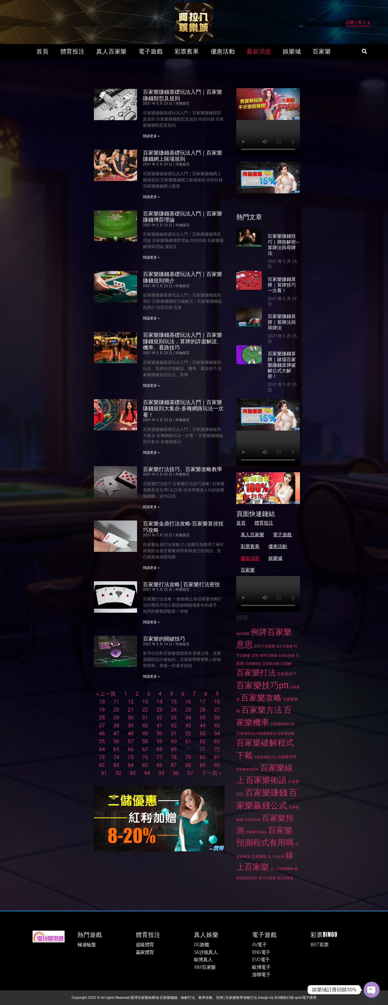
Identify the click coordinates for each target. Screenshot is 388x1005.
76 (145, 757)
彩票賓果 (187, 51)
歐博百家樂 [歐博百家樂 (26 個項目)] (287, 656)
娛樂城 (292, 51)
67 (145, 749)
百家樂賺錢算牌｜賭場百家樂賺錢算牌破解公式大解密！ (282, 365)
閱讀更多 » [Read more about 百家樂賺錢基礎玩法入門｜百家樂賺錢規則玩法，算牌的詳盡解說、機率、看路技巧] (151, 385)
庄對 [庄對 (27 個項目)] (255, 656)
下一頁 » (211, 773)
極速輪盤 (86, 944)
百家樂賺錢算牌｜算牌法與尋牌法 (282, 322)
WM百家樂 (205, 967)
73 (102, 757)
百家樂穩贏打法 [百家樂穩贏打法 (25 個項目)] (265, 757)
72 (217, 749)
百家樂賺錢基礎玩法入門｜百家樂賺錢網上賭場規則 (182, 156)
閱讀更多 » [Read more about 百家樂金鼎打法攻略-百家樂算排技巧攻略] (151, 568)
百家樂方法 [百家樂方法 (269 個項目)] (261, 710)
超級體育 (145, 944)
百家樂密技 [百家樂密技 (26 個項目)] (253, 664)
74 (116, 757)
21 (131, 709)
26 (202, 709)
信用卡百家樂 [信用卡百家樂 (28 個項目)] (264, 646)
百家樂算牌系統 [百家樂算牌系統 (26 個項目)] (247, 769)
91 (104, 773)
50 (159, 733)
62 (202, 741)
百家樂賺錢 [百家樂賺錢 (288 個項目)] (266, 793)
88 (188, 765)
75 (131, 757)
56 (116, 741)
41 (159, 725)
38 (116, 725)
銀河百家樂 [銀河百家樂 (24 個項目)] (285, 878)
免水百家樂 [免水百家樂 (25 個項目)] (284, 646)
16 (188, 702)
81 (217, 757)
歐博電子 (261, 967)
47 (116, 733)
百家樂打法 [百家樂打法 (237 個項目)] (256, 672)
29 (116, 717)
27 (217, 709)
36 (217, 717)
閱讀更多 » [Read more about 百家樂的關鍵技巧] (151, 676)
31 (145, 717)
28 (102, 717)
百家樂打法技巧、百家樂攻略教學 (182, 469)
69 (174, 749)
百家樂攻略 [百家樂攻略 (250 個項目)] (261, 698)
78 (174, 757)
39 (131, 725)
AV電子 (259, 944)
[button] (364, 51)
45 (217, 725)
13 (145, 702)
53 (202, 733)
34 (188, 717)
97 (190, 773)
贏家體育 (145, 952)
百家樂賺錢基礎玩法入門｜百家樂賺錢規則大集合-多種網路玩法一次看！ (183, 408)
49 (145, 733)
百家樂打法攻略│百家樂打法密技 (181, 584)
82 (102, 765)
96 (176, 773)
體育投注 (72, 51)
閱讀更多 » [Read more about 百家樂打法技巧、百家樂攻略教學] (151, 507)
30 (131, 717)
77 (159, 757)
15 (174, 702)
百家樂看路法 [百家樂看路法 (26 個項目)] (266, 734)
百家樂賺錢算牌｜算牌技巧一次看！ (282, 285)
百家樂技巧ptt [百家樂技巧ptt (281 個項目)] (262, 685)
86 (159, 765)
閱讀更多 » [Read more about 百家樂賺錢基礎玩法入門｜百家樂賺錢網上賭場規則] (151, 197)
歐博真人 (203, 959)
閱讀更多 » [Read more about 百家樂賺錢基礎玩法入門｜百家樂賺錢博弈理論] (151, 257)
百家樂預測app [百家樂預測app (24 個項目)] (256, 832)
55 (102, 741)
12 (131, 702)
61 (188, 741)
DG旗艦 (201, 944)
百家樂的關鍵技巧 (164, 639)
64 (102, 749)
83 (116, 765)
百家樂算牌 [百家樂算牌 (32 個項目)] (287, 757)
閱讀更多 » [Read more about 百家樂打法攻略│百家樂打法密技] (151, 622)
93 (133, 773)
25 (188, 709)
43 (188, 725)
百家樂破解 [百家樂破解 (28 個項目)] (286, 733)
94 (147, 773)
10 (102, 702)
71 (202, 749)
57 (131, 741)
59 (159, 741)
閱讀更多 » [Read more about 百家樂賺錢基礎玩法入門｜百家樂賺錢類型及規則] (151, 136)
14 (159, 702)
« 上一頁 (106, 694)
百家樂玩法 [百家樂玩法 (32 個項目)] (245, 733)
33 (174, 717)
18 (217, 702)
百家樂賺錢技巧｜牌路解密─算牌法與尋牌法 (283, 244)
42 (174, 725)
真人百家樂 (111, 51)
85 (145, 765)
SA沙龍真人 (205, 952)
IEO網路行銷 (284, 998)
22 (145, 709)
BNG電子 (261, 952)
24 (174, 709)
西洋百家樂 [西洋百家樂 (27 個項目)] (267, 878)
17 (202, 702)
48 (131, 733)
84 (131, 765)
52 (188, 733)
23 (159, 709)
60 (174, 741)
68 (159, 749)
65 (116, 749)
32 (159, 717)
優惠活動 (223, 51)
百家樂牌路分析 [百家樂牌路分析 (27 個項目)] (282, 724)
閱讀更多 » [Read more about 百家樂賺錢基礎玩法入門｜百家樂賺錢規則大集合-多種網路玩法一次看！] (151, 452)
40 (145, 725)
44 (202, 725)
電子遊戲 (151, 51)
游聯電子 (261, 974)
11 (116, 702)
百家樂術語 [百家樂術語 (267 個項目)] (266, 780)
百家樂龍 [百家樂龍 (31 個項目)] (259, 856)
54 (217, 733)
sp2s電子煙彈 (305, 998)
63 (217, 741)
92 (118, 773)
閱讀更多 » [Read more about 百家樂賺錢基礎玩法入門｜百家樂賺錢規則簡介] (151, 318)
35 (202, 717)
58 (145, 741)
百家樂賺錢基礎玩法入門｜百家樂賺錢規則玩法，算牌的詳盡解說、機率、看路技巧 (182, 341)
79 (188, 757)
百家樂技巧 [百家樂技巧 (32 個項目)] (286, 674)
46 (102, 733)
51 (174, 733)
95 (161, 773)
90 (217, 765)
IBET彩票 (320, 944)
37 (102, 725)
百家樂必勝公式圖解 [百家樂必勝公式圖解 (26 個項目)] (276, 664)
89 (202, 765)
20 (116, 709)
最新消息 (259, 51)
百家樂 (322, 51)
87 (174, 765)
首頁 (42, 51)
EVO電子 (261, 959)
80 (202, 757)
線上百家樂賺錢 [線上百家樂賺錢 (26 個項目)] (281, 869)
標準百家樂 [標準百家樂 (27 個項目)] (268, 656)
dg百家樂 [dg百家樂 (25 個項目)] (242, 634)
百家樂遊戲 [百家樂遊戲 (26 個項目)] (252, 820)
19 (102, 709)
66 (131, 749)
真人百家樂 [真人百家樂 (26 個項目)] (276, 857)
